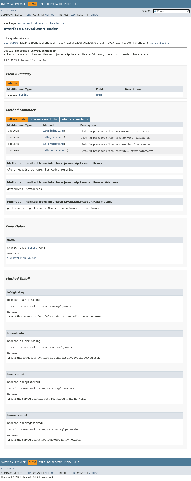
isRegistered (52, 137)
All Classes (8, 10)
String (23, 94)
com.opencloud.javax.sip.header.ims (41, 23)
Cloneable (11, 42)
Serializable (159, 42)
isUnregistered (54, 150)
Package (20, 4)
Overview (7, 4)
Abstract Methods (75, 119)
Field (28, 15)
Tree (42, 4)
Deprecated (54, 4)
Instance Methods (44, 119)
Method (50, 15)
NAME (99, 94)
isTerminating (53, 143)
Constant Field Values (21, 257)
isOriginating (53, 130)
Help (76, 4)
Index (67, 4)
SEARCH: (147, 11)
